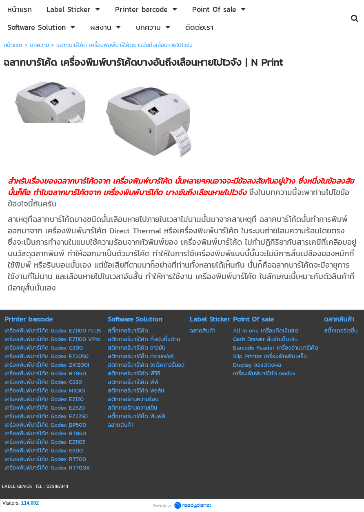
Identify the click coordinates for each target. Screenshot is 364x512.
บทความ (39, 45)
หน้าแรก (13, 45)
